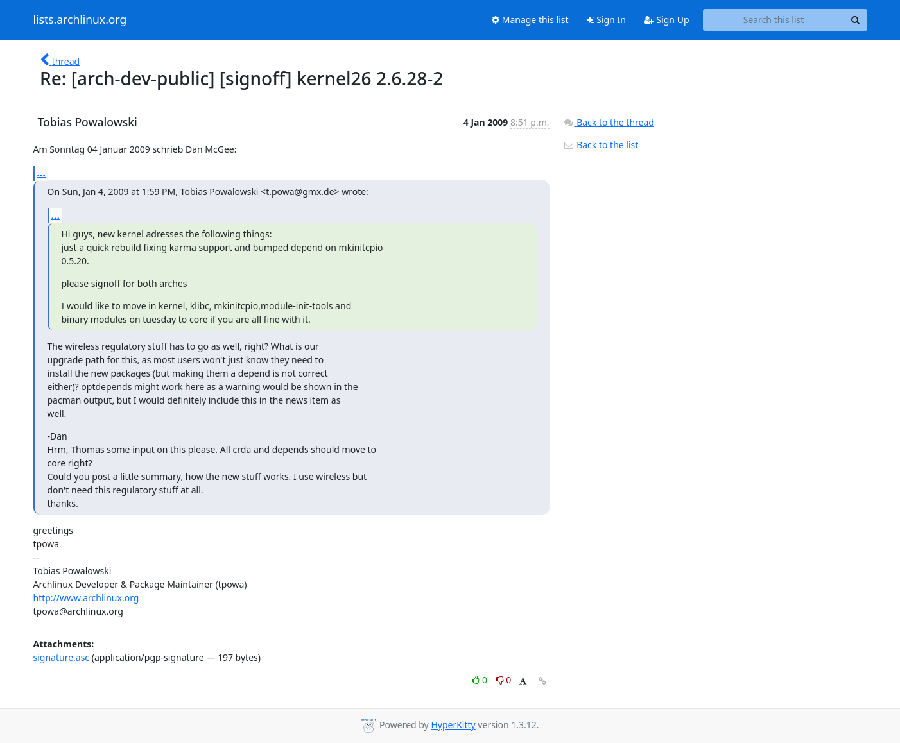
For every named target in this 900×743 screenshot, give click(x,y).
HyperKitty (453, 725)
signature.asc (61, 657)
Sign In (606, 19)
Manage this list (530, 19)
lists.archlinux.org (80, 20)
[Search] (855, 20)
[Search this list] (774, 20)
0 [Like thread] (480, 680)
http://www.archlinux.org (86, 598)
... (41, 173)
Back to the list (601, 145)
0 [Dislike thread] (504, 680)
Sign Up (666, 19)
